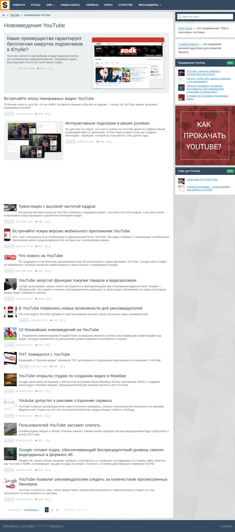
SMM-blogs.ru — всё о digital (18, 526)
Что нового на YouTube (41, 255)
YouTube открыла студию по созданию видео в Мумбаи (72, 375)
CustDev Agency (188, 44)
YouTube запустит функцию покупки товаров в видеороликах (78, 280)
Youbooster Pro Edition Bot (202, 179)
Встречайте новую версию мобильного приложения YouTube (71, 231)
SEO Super (185, 28)
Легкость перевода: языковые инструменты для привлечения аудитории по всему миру (205, 88)
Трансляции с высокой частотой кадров (57, 206)
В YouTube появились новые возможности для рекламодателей (80, 308)
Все (230, 62)
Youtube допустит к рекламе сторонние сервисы (65, 400)
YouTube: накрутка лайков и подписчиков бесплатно (203, 73)
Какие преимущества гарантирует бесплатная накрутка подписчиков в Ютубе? (45, 44)
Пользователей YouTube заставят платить (59, 425)
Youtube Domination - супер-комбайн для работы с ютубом (208, 188)
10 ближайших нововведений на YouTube (59, 329)
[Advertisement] (86, 182)
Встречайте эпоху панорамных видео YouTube (49, 98)
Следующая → (32, 509)
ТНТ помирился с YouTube (44, 354)
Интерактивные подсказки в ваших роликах (107, 123)
